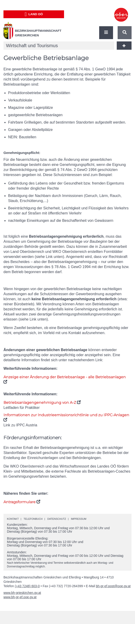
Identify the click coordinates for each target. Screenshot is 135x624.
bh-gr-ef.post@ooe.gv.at (113, 586)
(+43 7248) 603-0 (27, 586)
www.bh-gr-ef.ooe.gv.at (20, 597)
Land (34, 14)
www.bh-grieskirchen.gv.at (22, 593)
